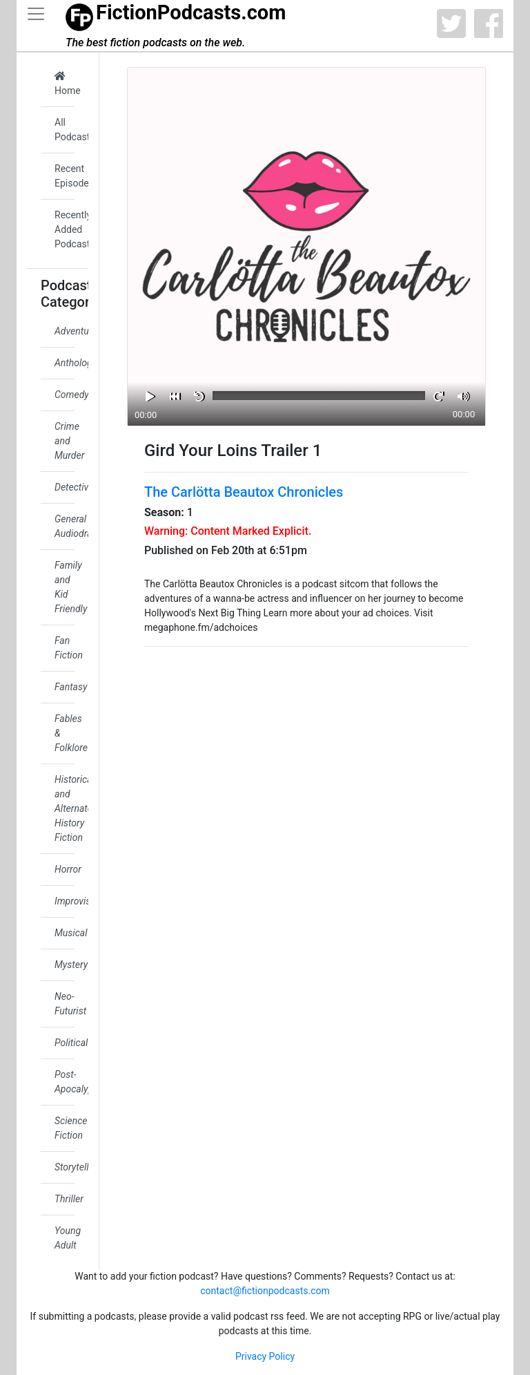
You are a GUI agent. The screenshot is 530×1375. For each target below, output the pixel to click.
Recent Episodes (65, 176)
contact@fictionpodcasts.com (265, 1290)
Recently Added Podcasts (65, 229)
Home (65, 83)
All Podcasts (65, 129)
